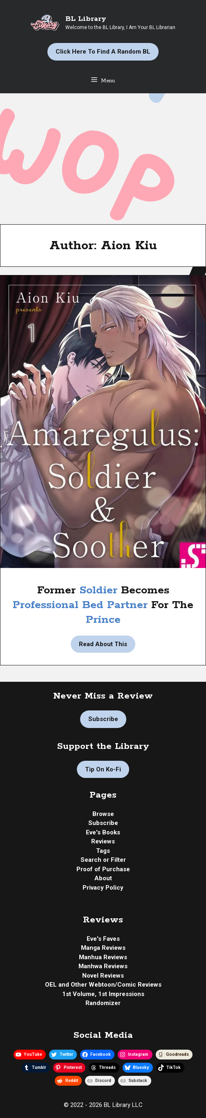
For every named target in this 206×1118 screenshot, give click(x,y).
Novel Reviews (103, 975)
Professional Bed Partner (80, 605)
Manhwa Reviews (103, 966)
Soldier (100, 590)
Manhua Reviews (103, 957)
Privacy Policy (103, 887)
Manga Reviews (103, 947)
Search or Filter (103, 859)
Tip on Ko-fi (103, 769)
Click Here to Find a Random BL (103, 51)
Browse (103, 814)
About (103, 878)
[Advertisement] (103, 154)
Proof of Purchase (103, 869)
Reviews (103, 841)
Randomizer (103, 1003)
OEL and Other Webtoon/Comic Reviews (103, 984)
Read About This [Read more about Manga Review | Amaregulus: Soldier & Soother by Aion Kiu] (103, 644)
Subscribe (103, 719)
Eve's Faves (103, 938)
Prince (103, 620)
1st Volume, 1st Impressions (103, 994)
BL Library (85, 18)
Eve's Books (103, 832)
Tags (103, 850)
